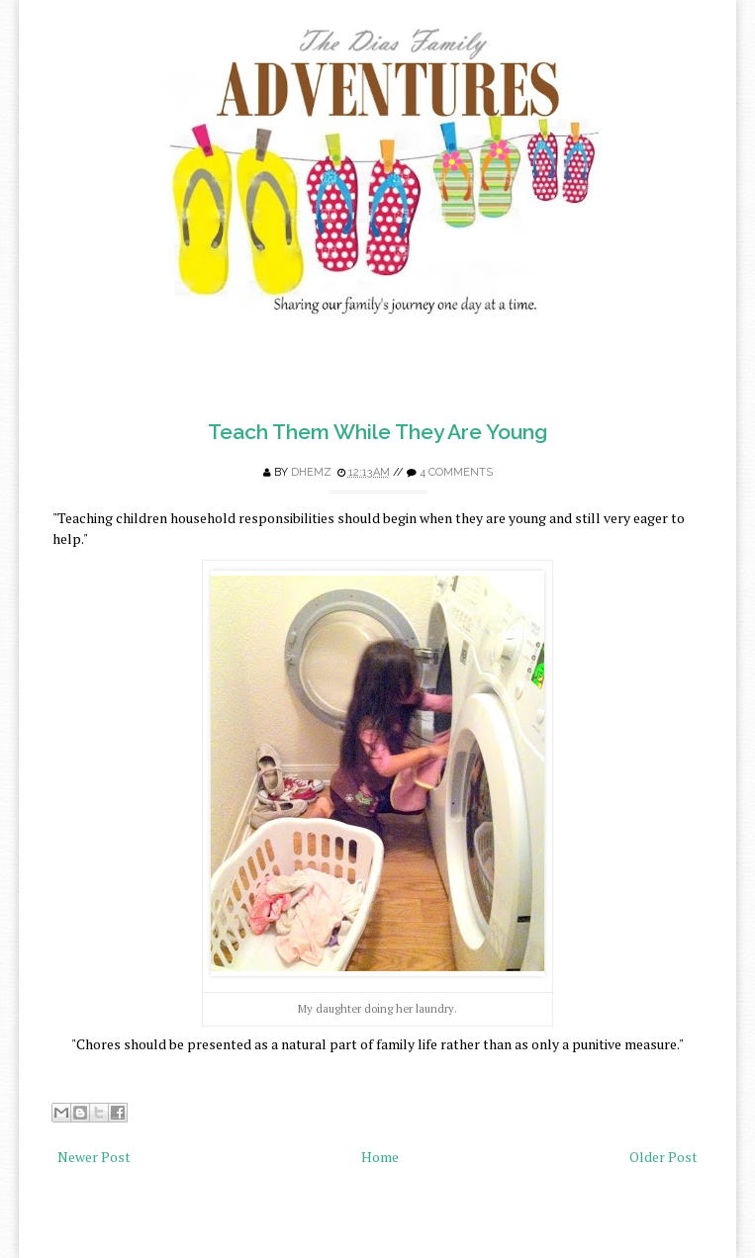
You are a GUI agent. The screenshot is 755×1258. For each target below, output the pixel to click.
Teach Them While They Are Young (377, 431)
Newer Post (94, 1156)
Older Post (663, 1156)
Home (380, 1156)
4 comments (456, 472)
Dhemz (311, 472)
